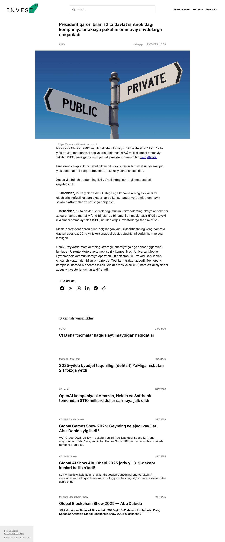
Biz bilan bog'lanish (14, 533)
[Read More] (112, 338)
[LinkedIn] (87, 288)
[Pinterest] (96, 288)
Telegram (211, 9)
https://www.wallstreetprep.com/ (77, 144)
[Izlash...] (112, 9)
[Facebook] (62, 288)
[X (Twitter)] (70, 288)
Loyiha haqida (11, 531)
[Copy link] (104, 288)
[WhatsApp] (79, 288)
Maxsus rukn (182, 9)
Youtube (198, 9)
